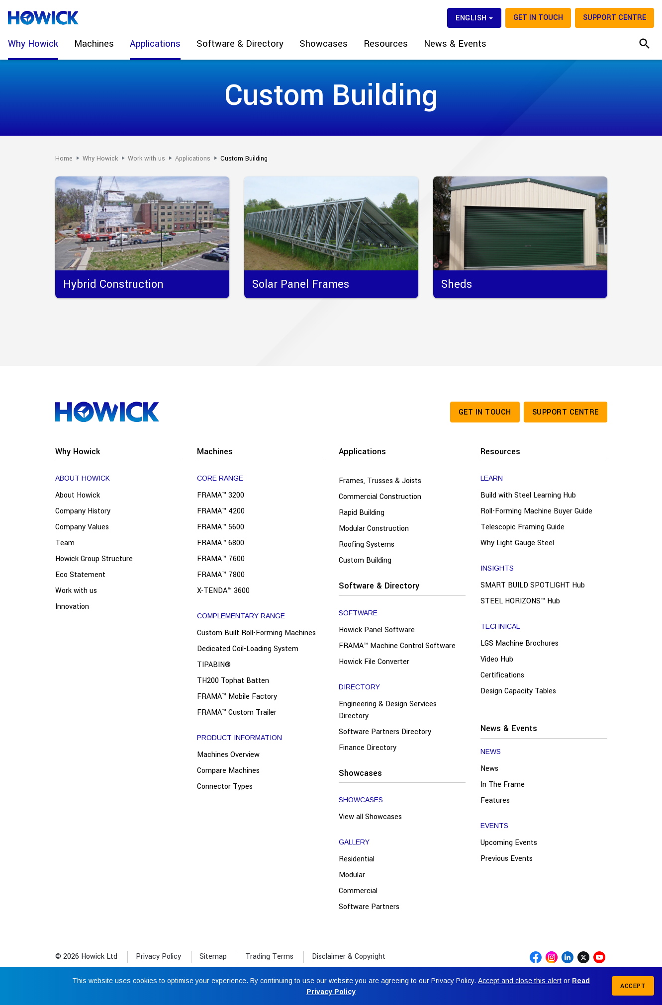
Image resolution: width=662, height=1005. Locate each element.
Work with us (76, 591)
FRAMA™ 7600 (221, 559)
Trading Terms (269, 956)
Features (495, 800)
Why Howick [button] (33, 43)
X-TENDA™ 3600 (223, 591)
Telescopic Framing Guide (522, 527)
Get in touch (538, 17)
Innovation (72, 606)
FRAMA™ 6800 (220, 543)
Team (65, 543)
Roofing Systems (366, 544)
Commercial (358, 891)
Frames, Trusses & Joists (380, 481)
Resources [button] (386, 43)
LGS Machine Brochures (519, 643)
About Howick (77, 495)
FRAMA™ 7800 (221, 575)
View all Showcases (370, 817)
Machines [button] (94, 43)
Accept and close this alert (520, 981)
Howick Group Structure (94, 559)
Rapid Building (361, 512)
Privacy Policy (158, 956)
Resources (500, 451)
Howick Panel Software (377, 630)
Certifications (502, 675)
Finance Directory (367, 748)
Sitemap (213, 956)
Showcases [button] (323, 43)
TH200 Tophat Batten (233, 680)
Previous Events (506, 858)
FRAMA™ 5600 (220, 527)
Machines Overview (228, 755)
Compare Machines (228, 770)
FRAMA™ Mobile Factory (237, 696)
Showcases (360, 773)
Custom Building (365, 560)
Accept (633, 986)
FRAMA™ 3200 (220, 495)
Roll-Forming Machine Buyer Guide (536, 511)
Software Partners (369, 907)
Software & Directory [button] (240, 43)
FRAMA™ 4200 (221, 511)
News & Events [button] (455, 43)
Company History (82, 511)
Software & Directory (379, 585)
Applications (362, 451)
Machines (215, 451)
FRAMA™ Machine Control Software (397, 646)
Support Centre (614, 17)
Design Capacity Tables (518, 691)
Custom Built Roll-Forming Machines (256, 633)
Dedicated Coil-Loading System (247, 649)
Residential (357, 859)
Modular (352, 875)
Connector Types (225, 786)
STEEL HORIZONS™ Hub (520, 601)
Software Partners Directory (385, 732)
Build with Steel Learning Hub (528, 495)
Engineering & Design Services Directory (388, 710)
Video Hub (496, 659)
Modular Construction (374, 528)
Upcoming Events (508, 843)
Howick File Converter (374, 662)
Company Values (82, 527)
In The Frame (502, 784)
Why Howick (77, 451)
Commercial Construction (380, 497)
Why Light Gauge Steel (517, 543)
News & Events (508, 728)
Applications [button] (155, 43)
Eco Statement (80, 575)
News (489, 768)
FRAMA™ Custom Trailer (237, 712)
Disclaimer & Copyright (348, 956)
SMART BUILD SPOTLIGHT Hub (532, 585)
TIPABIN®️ (214, 665)
